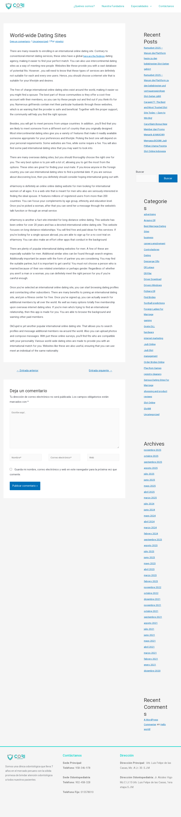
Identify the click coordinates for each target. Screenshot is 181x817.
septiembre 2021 (153, 627)
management (151, 366)
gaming (148, 330)
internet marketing (154, 348)
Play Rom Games (154, 378)
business (149, 248)
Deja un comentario (21, 41)
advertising (150, 224)
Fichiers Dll (150, 301)
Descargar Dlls (152, 271)
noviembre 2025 (153, 460)
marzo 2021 (151, 663)
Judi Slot (149, 360)
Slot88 (147, 419)
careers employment (156, 254)
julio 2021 (149, 639)
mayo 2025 (150, 496)
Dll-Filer (148, 283)
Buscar (140, 182)
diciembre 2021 (153, 609)
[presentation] (152, 6)
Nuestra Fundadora (117, 6)
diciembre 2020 (153, 681)
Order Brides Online (155, 372)
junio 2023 (150, 568)
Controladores (152, 260)
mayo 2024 (150, 526)
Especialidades (144, 6)
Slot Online (150, 413)
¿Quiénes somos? (90, 6)
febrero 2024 (151, 544)
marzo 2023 (151, 585)
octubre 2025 (151, 466)
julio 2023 (149, 562)
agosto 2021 (151, 633)
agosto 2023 (151, 556)
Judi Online (150, 354)
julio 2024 (149, 514)
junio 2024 (150, 520)
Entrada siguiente (99, 370)
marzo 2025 (151, 508)
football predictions (155, 313)
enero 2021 (150, 675)
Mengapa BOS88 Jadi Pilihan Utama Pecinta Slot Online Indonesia (156, 156)
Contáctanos (167, 6)
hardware (149, 343)
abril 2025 (149, 502)
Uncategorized (43, 41)
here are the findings (95, 56)
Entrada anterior (28, 370)
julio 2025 (149, 484)
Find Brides (150, 307)
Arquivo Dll (150, 230)
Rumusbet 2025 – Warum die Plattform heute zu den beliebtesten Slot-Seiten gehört (156, 58)
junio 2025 (150, 490)
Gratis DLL (150, 337)
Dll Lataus (149, 277)
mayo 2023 (150, 574)
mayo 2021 (150, 651)
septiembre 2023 (153, 550)
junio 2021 (150, 645)
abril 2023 (149, 580)
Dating (147, 266)
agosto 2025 (151, 478)
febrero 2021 (151, 669)
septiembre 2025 (153, 472)
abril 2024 (149, 532)
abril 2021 (149, 657)
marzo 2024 (151, 538)
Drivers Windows (153, 295)
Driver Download (153, 289)
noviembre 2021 (153, 615)
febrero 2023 (151, 591)
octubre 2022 (151, 603)
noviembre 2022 (153, 597)
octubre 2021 (151, 621)
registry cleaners (153, 384)
